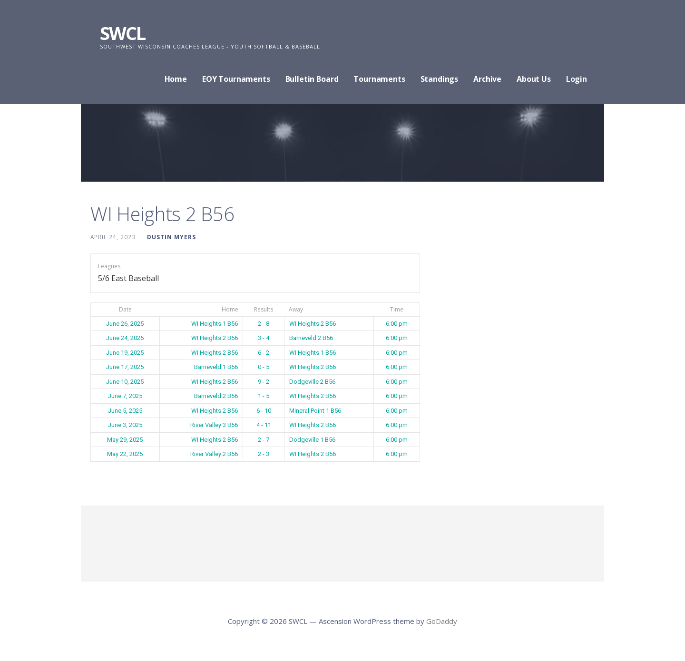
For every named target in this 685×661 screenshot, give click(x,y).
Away (296, 309)
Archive (487, 79)
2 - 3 (263, 453)
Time (396, 309)
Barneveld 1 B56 (216, 366)
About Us (534, 79)
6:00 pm (397, 323)
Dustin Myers (171, 237)
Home (176, 79)
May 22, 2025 (125, 453)
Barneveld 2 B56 (311, 337)
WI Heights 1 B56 (214, 323)
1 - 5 (263, 395)
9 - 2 (263, 381)
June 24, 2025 (125, 337)
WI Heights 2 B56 (312, 323)
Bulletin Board (312, 79)
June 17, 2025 (125, 366)
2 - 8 (263, 323)
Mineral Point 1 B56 (315, 410)
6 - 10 (263, 410)
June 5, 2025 (125, 410)
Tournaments (379, 79)
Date (125, 309)
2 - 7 (263, 439)
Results (263, 309)
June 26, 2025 (125, 323)
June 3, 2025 (125, 424)
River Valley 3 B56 (214, 424)
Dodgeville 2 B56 (312, 381)
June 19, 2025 (125, 352)
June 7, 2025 (125, 395)
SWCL (122, 32)
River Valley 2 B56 (214, 453)
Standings (440, 79)
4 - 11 (263, 424)
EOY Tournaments (236, 79)
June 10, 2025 (125, 381)
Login (576, 79)
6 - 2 (263, 352)
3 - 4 (263, 337)
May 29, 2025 (125, 439)
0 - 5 (263, 366)
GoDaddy (441, 621)
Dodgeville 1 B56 (312, 439)
